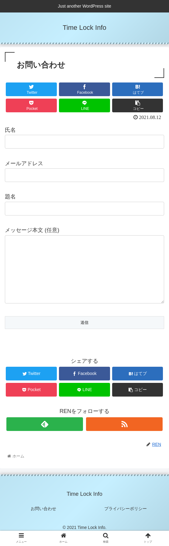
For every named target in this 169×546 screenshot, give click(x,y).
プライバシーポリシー (125, 520)
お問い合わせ (43, 520)
